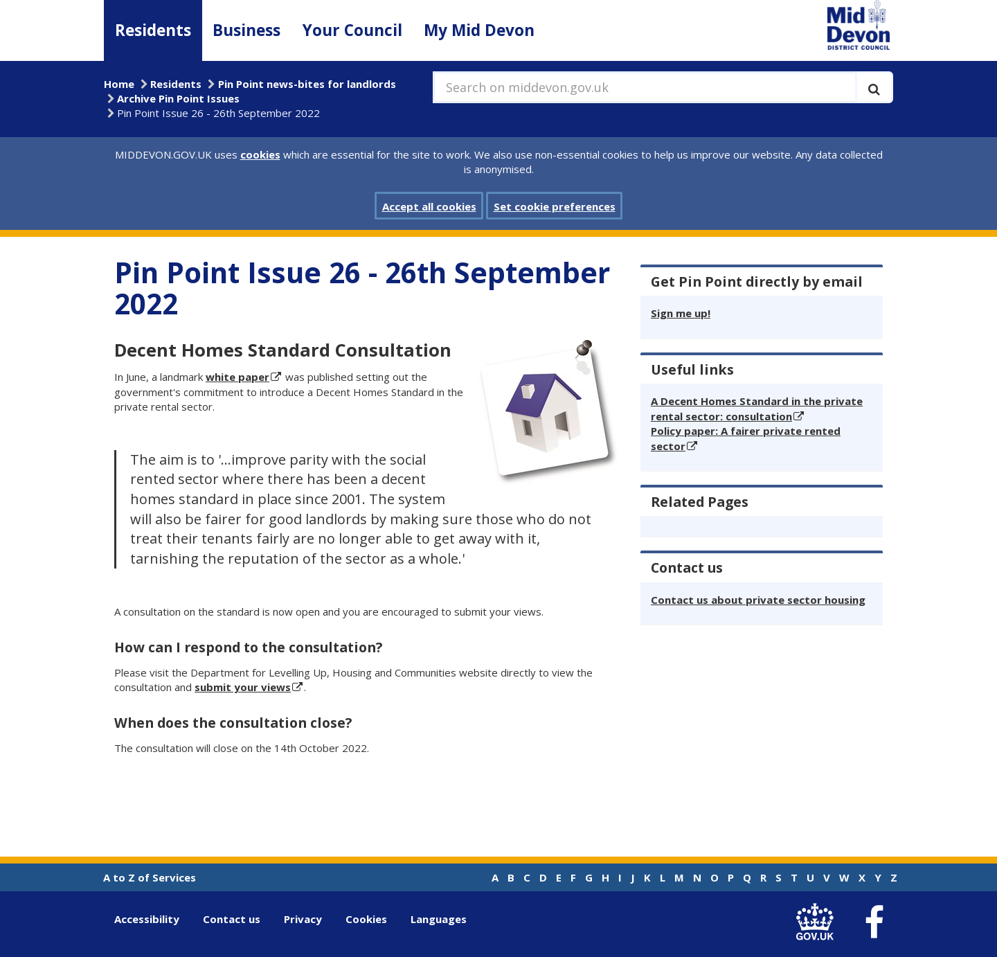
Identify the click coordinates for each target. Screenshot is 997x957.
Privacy (303, 919)
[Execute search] (874, 87)
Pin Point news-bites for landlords (307, 84)
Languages (439, 919)
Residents (153, 30)
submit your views (243, 687)
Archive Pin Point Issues (178, 98)
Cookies (366, 919)
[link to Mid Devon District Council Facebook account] (873, 922)
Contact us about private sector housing (758, 600)
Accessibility (146, 919)
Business (246, 30)
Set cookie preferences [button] (555, 206)
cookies (260, 154)
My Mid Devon (479, 30)
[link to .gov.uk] (818, 922)
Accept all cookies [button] (429, 206)
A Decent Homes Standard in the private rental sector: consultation (757, 408)
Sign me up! (680, 313)
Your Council (352, 30)
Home (119, 84)
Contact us (231, 919)
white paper (237, 377)
